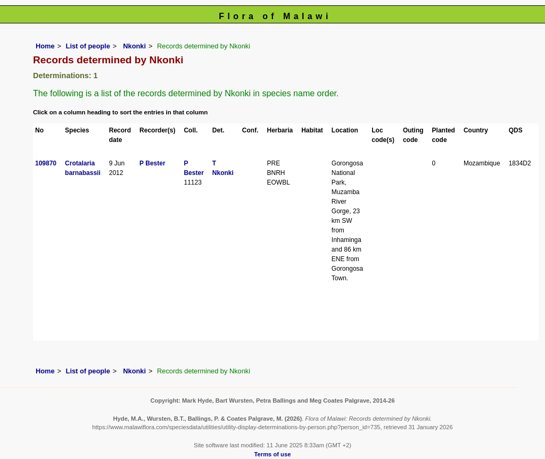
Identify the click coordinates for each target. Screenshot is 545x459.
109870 (45, 163)
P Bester (152, 163)
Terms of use (272, 454)
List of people (88, 46)
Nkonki (133, 46)
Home (45, 46)
